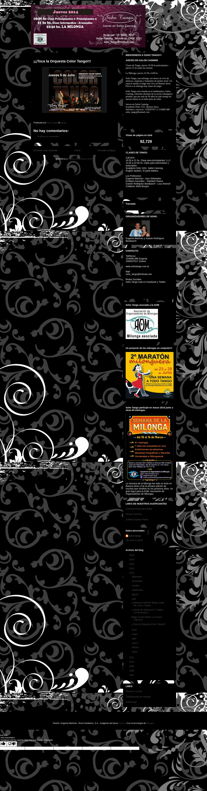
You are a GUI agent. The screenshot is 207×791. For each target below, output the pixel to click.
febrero (136, 647)
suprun (122, 723)
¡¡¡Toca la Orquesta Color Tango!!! (148, 624)
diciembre (137, 576)
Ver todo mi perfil (134, 540)
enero (135, 651)
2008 (132, 670)
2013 (132, 568)
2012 (132, 572)
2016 (132, 555)
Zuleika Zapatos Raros (137, 519)
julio (134, 599)
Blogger (149, 723)
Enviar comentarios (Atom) (81, 159)
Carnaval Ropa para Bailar (139, 508)
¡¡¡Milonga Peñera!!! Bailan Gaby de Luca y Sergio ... (147, 604)
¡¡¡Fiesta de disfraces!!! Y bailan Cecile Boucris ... (147, 611)
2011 (132, 657)
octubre (136, 585)
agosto (135, 594)
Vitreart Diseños (134, 514)
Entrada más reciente (45, 150)
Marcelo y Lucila (134, 691)
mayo (135, 634)
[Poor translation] (12, 744)
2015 (132, 559)
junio (134, 629)
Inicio (77, 150)
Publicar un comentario (48, 136)
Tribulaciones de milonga (138, 696)
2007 (132, 675)
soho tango (135, 536)
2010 (132, 661)
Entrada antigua (106, 150)
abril (134, 638)
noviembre (137, 581)
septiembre (138, 590)
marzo (135, 643)
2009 (132, 666)
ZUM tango (131, 702)
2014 (132, 564)
